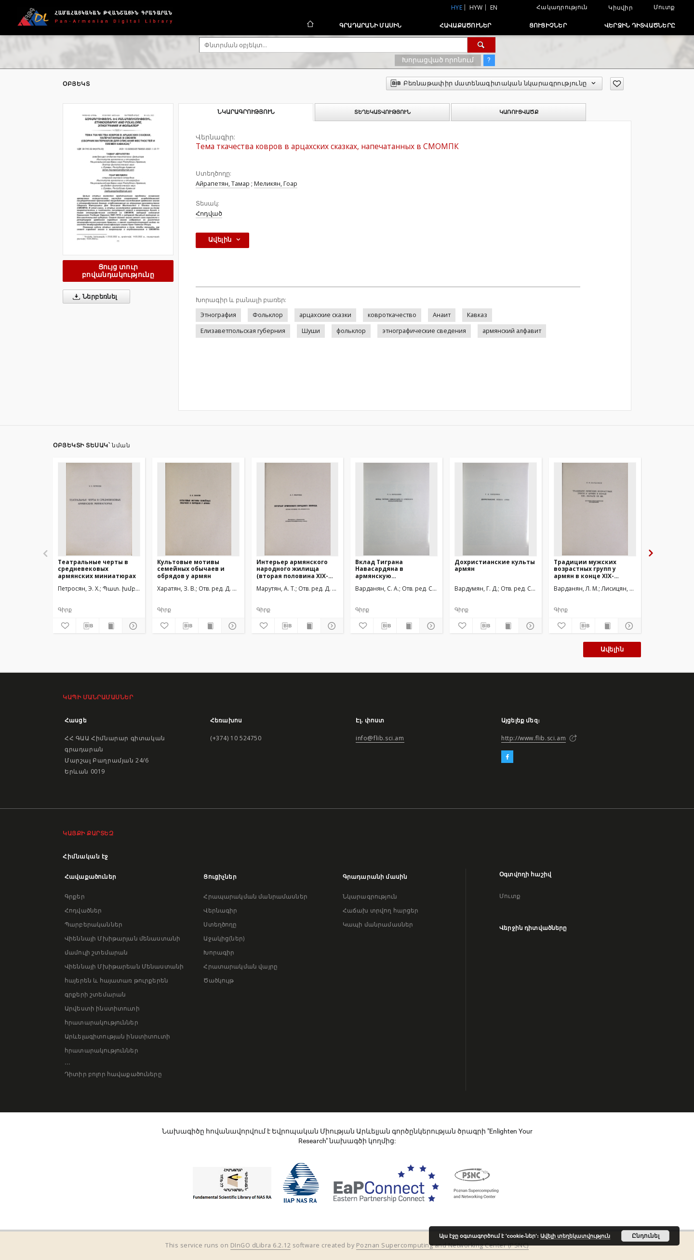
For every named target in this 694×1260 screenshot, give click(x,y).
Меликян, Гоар (275, 184)
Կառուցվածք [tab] (518, 112)
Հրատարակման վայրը (240, 966)
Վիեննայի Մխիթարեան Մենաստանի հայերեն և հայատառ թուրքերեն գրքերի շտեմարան (124, 980)
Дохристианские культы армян (494, 565)
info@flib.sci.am (380, 738)
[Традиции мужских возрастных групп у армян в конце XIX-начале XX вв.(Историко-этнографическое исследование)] (595, 509)
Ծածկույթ (218, 980)
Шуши (311, 331)
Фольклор (268, 315)
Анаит (442, 315)
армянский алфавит (511, 331)
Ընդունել (645, 1235)
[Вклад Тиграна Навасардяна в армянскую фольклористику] (396, 509)
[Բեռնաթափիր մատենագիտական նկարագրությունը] (87, 626)
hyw (476, 7)
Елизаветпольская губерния (242, 331)
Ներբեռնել (93, 297)
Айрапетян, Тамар (223, 184)
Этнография (218, 315)
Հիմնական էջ (85, 856)
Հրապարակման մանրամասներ (255, 896)
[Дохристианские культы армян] (495, 509)
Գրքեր (75, 896)
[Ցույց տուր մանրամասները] (132, 626)
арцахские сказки (325, 315)
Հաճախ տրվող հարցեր (381, 910)
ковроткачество (392, 315)
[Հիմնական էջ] (309, 25)
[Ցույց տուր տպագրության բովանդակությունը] (110, 626)
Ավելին (612, 649)
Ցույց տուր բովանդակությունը (118, 270)
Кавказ (477, 315)
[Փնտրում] (481, 45)
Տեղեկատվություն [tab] (382, 112)
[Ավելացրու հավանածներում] (617, 83)
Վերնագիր (220, 910)
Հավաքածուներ (466, 25)
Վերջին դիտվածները (639, 25)
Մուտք (664, 7)
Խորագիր (218, 952)
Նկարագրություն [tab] (246, 112)
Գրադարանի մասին (370, 25)
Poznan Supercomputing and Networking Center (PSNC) (442, 1245)
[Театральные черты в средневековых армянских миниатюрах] (99, 509)
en (494, 7)
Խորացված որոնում (438, 60)
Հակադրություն (561, 7)
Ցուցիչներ (548, 25)
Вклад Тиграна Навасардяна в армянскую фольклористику (382, 569)
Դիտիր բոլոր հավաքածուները (113, 1074)
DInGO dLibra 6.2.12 (260, 1245)
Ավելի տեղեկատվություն (575, 1236)
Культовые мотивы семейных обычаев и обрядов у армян (191, 569)
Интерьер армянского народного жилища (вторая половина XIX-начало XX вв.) (292, 569)
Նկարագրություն (370, 896)
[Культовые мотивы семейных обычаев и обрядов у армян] (198, 509)
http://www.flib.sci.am (533, 738)
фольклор (351, 331)
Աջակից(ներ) (223, 938)
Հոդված (209, 213)
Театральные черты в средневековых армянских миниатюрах (97, 569)
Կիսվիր (620, 8)
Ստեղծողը (220, 924)
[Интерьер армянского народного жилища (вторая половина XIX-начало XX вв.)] (297, 509)
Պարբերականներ (93, 924)
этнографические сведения (424, 331)
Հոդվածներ (83, 910)
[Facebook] (507, 757)
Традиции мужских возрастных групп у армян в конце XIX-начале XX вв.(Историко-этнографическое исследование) (594, 569)
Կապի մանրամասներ (378, 924)
